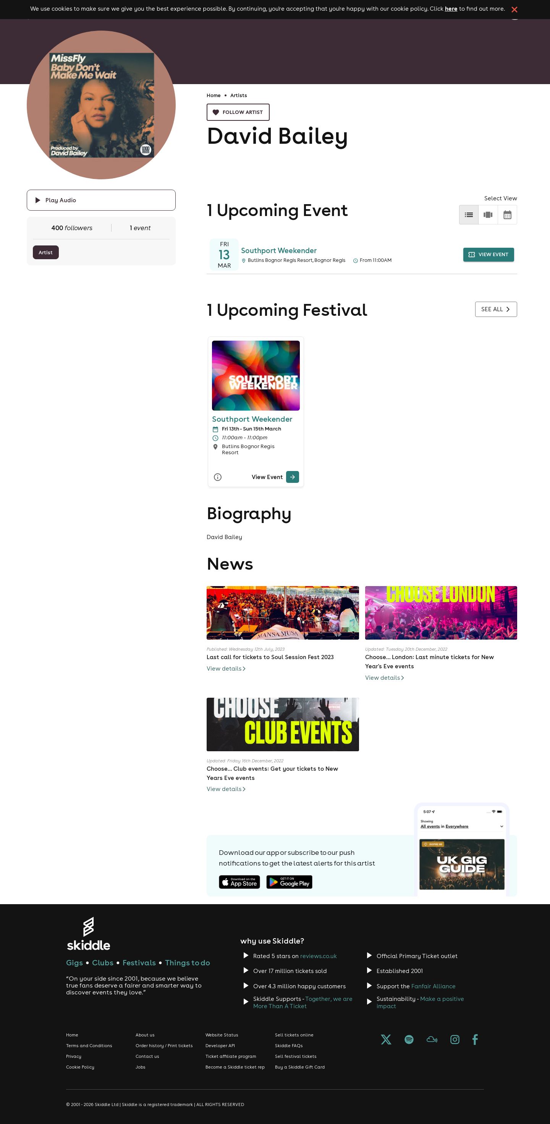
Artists (238, 95)
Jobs (141, 1067)
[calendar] (507, 214)
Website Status (221, 1035)
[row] (488, 214)
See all (496, 309)
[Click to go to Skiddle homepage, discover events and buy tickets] (88, 933)
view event (488, 255)
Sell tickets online (294, 1035)
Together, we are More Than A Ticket (303, 1002)
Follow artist (238, 112)
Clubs (102, 962)
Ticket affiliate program (230, 1056)
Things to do (187, 962)
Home (214, 95)
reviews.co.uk (318, 956)
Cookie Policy (80, 1067)
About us (145, 1035)
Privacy (73, 1056)
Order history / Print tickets (164, 1045)
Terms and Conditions (89, 1045)
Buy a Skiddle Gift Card (300, 1067)
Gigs (74, 962)
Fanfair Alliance (433, 986)
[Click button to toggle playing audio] (101, 200)
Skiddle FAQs (289, 1045)
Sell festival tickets (296, 1056)
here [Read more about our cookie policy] (451, 8)
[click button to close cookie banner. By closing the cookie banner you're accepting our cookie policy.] (514, 9)
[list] (469, 214)
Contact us (147, 1056)
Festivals (139, 962)
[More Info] (217, 477)
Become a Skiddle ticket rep (235, 1067)
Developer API (220, 1045)
